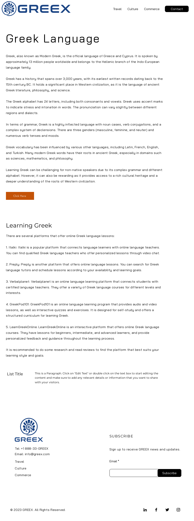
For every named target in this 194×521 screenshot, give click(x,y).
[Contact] (177, 9)
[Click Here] (20, 196)
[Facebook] (156, 509)
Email (113, 461)
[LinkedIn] (145, 509)
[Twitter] (167, 509)
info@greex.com (37, 454)
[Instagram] (178, 509)
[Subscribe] (169, 473)
